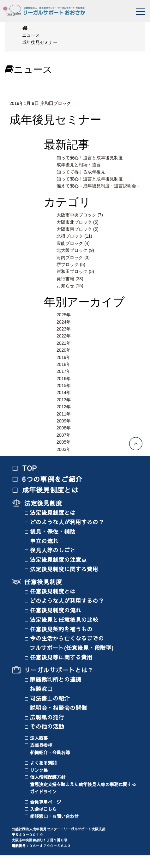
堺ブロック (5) (71, 264)
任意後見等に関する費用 (63, 657)
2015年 (64, 385)
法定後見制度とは (54, 512)
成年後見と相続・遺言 (79, 164)
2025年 (64, 314)
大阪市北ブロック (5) (78, 222)
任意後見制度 (43, 582)
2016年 (64, 378)
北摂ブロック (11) (74, 236)
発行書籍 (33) (70, 278)
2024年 (64, 322)
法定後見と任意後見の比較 (66, 619)
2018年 (64, 364)
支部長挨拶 (41, 745)
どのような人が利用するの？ (68, 522)
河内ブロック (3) (73, 257)
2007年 (64, 435)
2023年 (64, 328)
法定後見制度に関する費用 (66, 569)
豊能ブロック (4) (73, 243)
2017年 (64, 371)
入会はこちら (43, 809)
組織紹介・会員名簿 (50, 752)
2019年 (64, 357)
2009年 (64, 420)
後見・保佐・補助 (54, 531)
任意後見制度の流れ (57, 610)
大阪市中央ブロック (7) (80, 214)
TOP (29, 468)
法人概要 (39, 738)
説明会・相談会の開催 (60, 708)
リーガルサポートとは (56, 670)
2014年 (64, 392)
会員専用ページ (45, 802)
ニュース (31, 35)
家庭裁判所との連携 (57, 679)
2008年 (64, 427)
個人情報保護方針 (47, 777)
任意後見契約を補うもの (63, 629)
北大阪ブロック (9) (75, 250)
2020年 (64, 350)
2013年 (64, 399)
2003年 (64, 449)
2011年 (64, 413)
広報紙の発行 (49, 717)
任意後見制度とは (54, 591)
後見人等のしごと (54, 550)
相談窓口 (43, 689)
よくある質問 (43, 763)
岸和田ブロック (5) (75, 271)
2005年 (64, 442)
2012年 (64, 406)
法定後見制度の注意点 (60, 559)
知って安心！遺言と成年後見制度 (90, 157)
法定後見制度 (43, 503)
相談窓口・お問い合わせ (54, 816)
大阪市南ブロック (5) (78, 229)
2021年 (64, 343)
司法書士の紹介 (51, 698)
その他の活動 (49, 726)
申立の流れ (46, 541)
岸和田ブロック (55, 103)
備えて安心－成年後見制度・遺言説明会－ (99, 185)
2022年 (64, 335)
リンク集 (39, 770)
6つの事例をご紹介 (52, 479)
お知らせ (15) (70, 285)
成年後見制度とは (50, 490)
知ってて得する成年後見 (81, 171)
